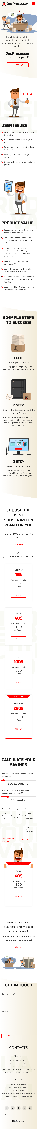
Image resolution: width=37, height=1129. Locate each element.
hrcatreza (21, 1090)
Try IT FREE (18, 544)
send (8, 1036)
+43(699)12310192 (21, 1084)
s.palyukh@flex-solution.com (21, 1063)
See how (17, 64)
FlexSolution (18, 1114)
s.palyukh (21, 1066)
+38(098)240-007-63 (21, 1060)
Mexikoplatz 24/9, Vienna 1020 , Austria (21, 1096)
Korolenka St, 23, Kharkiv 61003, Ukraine (21, 1072)
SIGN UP (18, 595)
